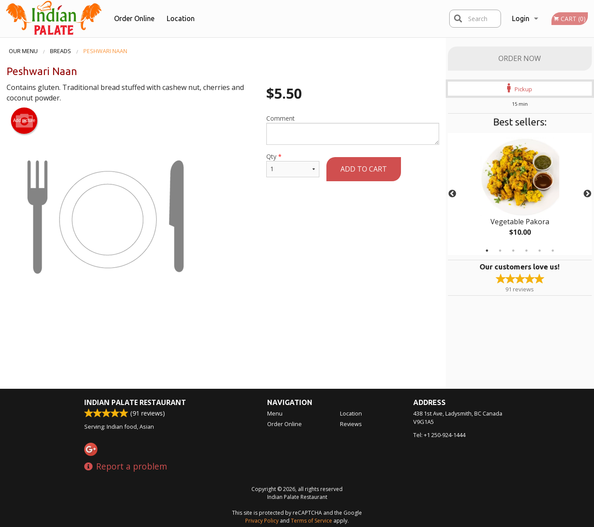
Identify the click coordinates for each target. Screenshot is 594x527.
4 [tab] (526, 250)
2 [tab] (500, 250)
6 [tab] (552, 250)
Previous (452, 194)
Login (521, 18)
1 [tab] (487, 250)
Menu (275, 413)
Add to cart (363, 169)
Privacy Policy (262, 520)
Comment (352, 129)
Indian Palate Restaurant (135, 402)
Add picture (24, 121)
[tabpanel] (520, 194)
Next (587, 194)
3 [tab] (513, 250)
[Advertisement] (223, 344)
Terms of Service (311, 520)
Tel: (439, 435)
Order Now (519, 58)
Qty (292, 164)
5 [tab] (539, 250)
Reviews (351, 424)
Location (181, 18)
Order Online (134, 18)
